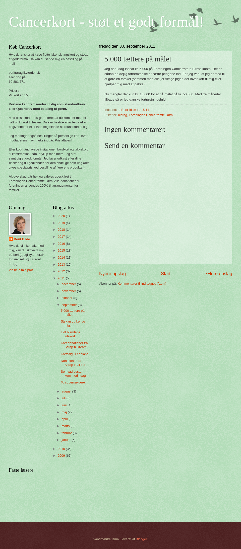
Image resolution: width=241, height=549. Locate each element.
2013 (62, 264)
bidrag (122, 115)
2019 (62, 223)
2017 (62, 237)
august (67, 391)
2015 (62, 250)
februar (67, 433)
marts (66, 426)
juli (64, 398)
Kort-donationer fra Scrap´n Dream (74, 345)
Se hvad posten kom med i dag (73, 373)
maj (65, 412)
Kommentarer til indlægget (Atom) (142, 283)
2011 (62, 278)
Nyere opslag (112, 273)
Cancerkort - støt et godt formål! (106, 21)
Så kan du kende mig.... (73, 323)
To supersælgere (73, 382)
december (69, 284)
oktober (67, 298)
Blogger (141, 539)
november (69, 291)
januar (66, 440)
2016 (62, 244)
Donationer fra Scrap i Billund (73, 362)
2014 (62, 257)
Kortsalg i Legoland (74, 354)
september (70, 305)
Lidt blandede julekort (70, 334)
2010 (62, 449)
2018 (62, 229)
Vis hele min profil (21, 270)
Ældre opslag (219, 273)
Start (165, 273)
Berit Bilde (22, 239)
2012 (62, 271)
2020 (62, 216)
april (65, 419)
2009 (62, 455)
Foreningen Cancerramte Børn (151, 115)
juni (65, 405)
